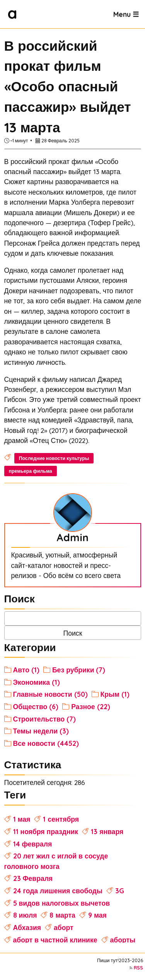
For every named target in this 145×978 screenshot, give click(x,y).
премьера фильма (30, 471)
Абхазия (27, 927)
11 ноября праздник (45, 831)
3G (119, 890)
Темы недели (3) (41, 731)
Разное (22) (90, 706)
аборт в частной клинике (55, 939)
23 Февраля (33, 878)
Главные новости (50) (50, 694)
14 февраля (32, 844)
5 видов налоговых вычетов (61, 903)
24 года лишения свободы (57, 890)
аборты (123, 939)
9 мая (97, 915)
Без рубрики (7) (79, 669)
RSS (138, 968)
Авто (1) (26, 669)
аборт (63, 927)
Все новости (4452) (46, 743)
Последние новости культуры (54, 458)
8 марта (62, 915)
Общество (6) (36, 706)
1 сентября (61, 819)
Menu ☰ (126, 14)
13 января (107, 831)
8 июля (25, 915)
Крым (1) (115, 694)
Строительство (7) (44, 719)
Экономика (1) (36, 682)
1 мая (22, 819)
